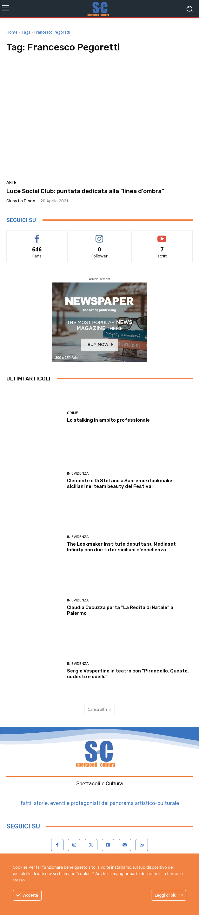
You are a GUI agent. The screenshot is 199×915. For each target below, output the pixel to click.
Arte (11, 182)
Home (11, 32)
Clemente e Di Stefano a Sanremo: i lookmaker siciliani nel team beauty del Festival (121, 483)
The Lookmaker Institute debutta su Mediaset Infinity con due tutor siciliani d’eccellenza (121, 547)
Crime (72, 413)
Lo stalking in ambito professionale (108, 420)
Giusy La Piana (20, 200)
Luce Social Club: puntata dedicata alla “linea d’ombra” (85, 191)
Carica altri (99, 709)
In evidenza (78, 473)
